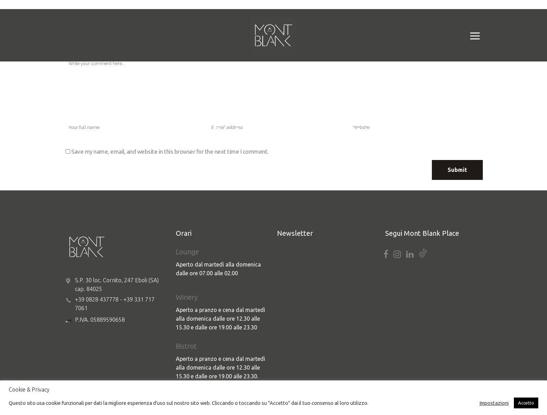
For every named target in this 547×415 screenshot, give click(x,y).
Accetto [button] (526, 402)
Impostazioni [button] (494, 403)
